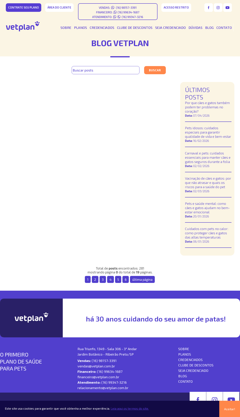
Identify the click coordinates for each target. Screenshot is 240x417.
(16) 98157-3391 (126, 7)
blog (182, 376)
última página (142, 279)
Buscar (155, 70)
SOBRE (65, 27)
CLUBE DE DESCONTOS (134, 27)
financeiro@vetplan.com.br (98, 377)
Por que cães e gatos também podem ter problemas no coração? (207, 107)
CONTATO (224, 27)
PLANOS (80, 27)
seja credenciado (193, 370)
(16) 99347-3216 (132, 17)
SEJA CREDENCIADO (170, 27)
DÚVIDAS (195, 27)
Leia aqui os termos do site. (130, 408)
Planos (184, 354)
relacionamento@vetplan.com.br (102, 388)
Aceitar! (229, 409)
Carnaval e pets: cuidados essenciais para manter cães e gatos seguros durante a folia (208, 157)
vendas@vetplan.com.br (96, 366)
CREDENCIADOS (102, 27)
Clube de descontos (195, 365)
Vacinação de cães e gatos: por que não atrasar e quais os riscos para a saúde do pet (208, 182)
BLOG (209, 27)
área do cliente (59, 7)
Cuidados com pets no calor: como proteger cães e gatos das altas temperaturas (206, 233)
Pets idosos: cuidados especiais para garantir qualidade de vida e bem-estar (208, 132)
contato (185, 381)
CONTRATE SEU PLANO (23, 7)
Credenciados (190, 360)
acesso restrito (176, 7)
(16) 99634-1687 (128, 12)
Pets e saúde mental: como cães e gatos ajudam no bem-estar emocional (207, 207)
